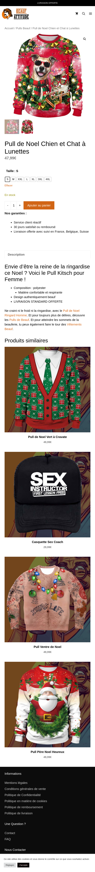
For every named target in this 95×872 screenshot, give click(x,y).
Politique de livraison (19, 813)
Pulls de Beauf (19, 320)
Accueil (9, 28)
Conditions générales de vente (25, 789)
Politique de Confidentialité (23, 795)
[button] (83, 14)
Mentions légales (16, 782)
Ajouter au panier (39, 205)
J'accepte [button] (23, 865)
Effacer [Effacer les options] (9, 185)
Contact (10, 833)
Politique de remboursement (24, 807)
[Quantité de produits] (14, 205)
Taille (10, 171)
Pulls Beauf (23, 28)
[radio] (7, 179)
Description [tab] (16, 254)
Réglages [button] (10, 865)
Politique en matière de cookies (26, 801)
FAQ (8, 839)
